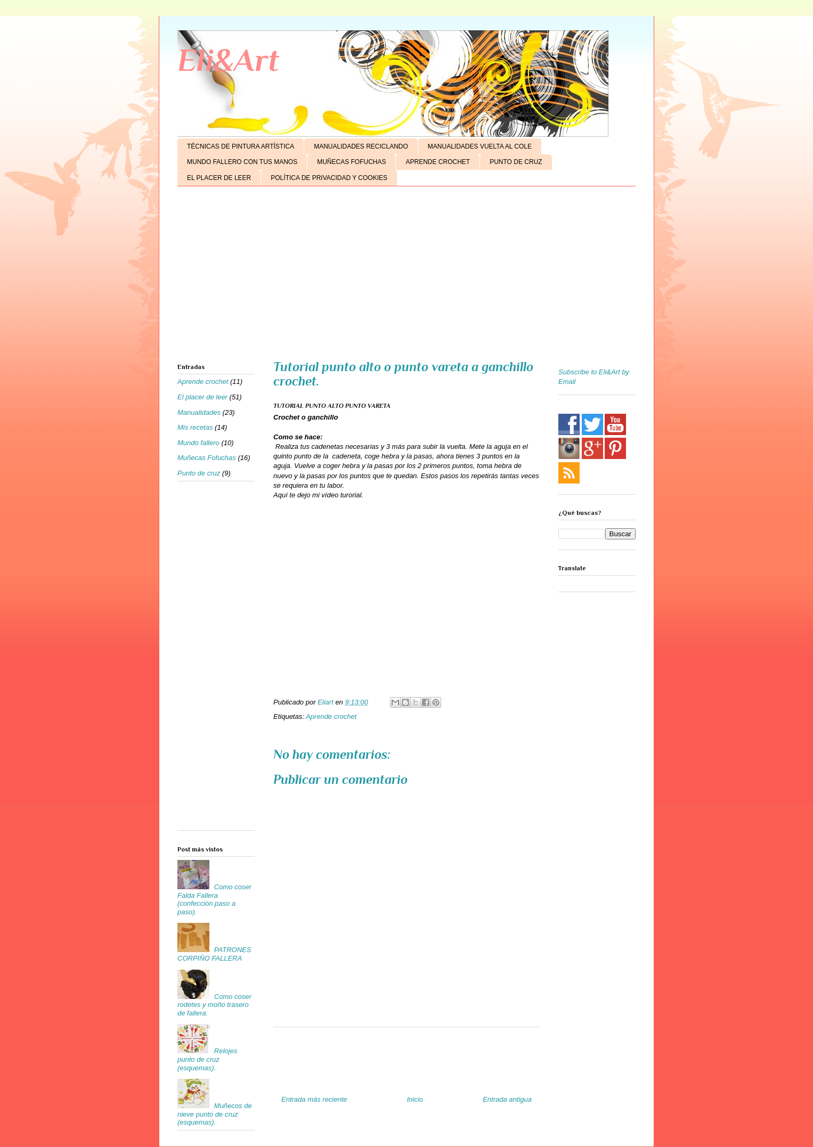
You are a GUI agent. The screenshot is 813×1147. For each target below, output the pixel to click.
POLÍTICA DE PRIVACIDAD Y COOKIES (329, 178)
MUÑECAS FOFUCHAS (351, 162)
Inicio (415, 1099)
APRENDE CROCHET (437, 162)
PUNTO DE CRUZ (516, 162)
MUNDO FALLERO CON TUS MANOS (242, 162)
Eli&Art (228, 60)
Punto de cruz (198, 473)
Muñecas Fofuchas (206, 458)
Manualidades (199, 412)
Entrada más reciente (314, 1099)
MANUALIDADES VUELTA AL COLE (480, 146)
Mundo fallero (198, 443)
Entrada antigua (507, 1099)
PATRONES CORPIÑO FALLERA (214, 954)
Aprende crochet (331, 716)
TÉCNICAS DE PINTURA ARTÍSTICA (240, 146)
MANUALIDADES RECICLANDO (361, 146)
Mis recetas (195, 427)
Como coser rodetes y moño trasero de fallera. (214, 1005)
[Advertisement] (406, 276)
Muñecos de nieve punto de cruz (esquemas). (214, 1114)
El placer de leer (202, 397)
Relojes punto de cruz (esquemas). (207, 1059)
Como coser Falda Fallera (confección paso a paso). (214, 899)
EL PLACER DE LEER (219, 178)
